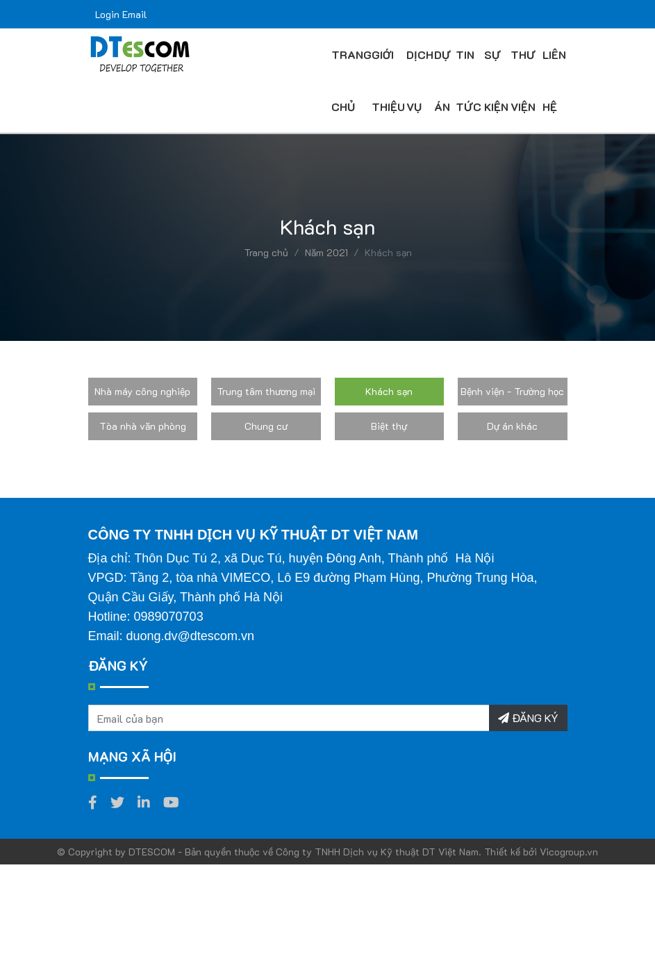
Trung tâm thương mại (266, 391)
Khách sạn (389, 391)
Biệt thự (389, 426)
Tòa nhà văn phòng (142, 426)
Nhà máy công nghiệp (142, 391)
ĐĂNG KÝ (528, 717)
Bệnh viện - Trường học (512, 391)
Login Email (121, 14)
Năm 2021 (326, 252)
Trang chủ (266, 252)
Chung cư (266, 426)
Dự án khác (512, 426)
